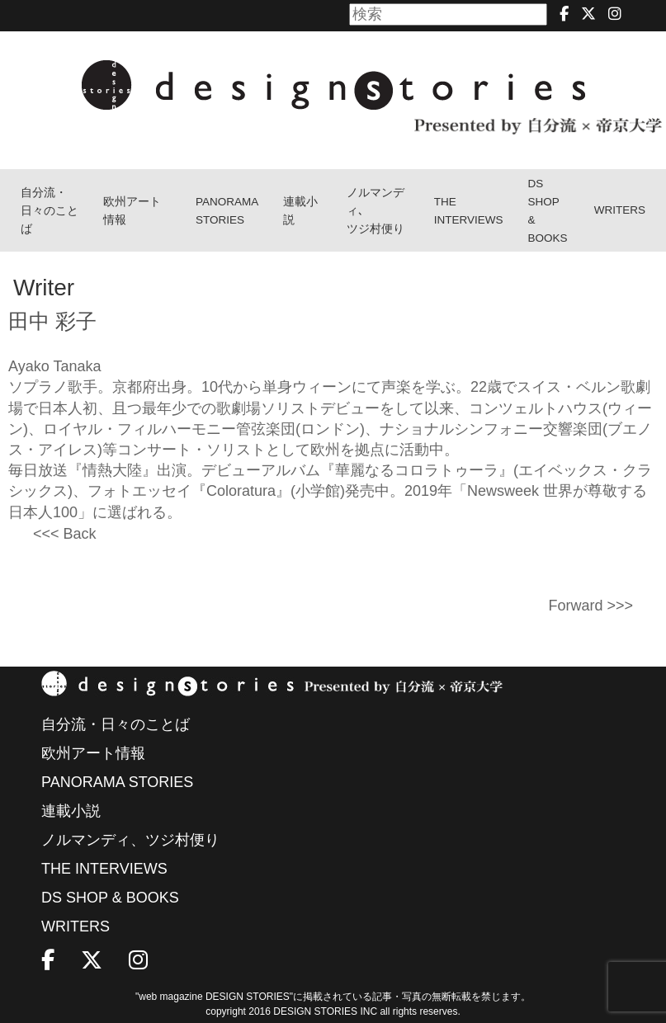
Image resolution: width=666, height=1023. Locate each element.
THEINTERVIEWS (468, 211)
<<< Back (65, 534)
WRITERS (619, 210)
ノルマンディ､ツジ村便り (375, 210)
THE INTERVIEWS (104, 868)
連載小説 (300, 211)
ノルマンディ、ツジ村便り (130, 840)
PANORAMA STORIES (227, 211)
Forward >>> (590, 605)
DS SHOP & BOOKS (547, 210)
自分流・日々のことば (49, 210)
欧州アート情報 (132, 211)
